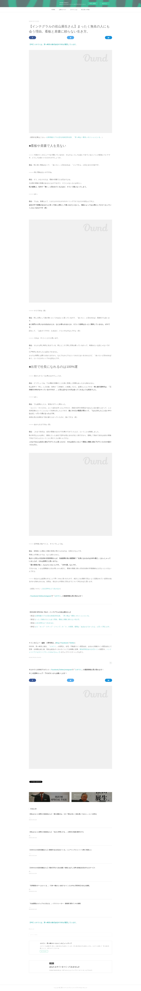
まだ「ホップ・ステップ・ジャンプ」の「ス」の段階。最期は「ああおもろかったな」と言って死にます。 (73, 626)
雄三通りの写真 (85, 9)
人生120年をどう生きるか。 (45, 623)
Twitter (40, 596)
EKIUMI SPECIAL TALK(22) (35, 657)
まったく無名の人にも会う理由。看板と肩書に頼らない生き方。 (58, 619)
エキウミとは (73, 9)
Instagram (47, 596)
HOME (53, 9)
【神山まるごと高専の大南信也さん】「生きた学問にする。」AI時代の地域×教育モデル (56, 832)
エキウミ (57, 596)
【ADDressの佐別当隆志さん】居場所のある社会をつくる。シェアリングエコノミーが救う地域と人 (60, 850)
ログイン (104, 3)
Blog (57, 643)
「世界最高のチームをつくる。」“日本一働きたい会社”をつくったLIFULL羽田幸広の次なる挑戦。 (60, 885)
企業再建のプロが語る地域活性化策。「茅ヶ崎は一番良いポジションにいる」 (74, 137)
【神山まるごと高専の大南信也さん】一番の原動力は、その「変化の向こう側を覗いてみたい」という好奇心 (63, 814)
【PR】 (31, 44)
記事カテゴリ (62, 9)
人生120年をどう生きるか (51, 589)
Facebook (34, 596)
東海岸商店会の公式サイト (89, 649)
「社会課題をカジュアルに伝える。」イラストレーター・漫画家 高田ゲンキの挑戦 (55, 903)
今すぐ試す (92, 3)
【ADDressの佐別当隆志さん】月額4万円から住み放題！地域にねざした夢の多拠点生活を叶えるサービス (62, 868)
